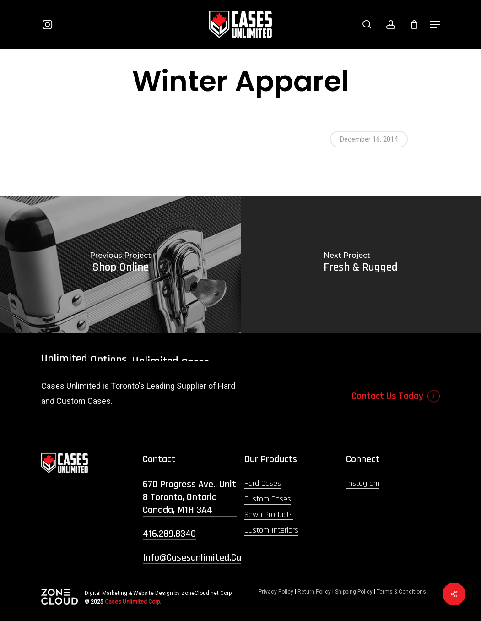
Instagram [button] (362, 483)
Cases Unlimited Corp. (133, 602)
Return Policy (314, 591)
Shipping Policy (354, 591)
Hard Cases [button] (262, 483)
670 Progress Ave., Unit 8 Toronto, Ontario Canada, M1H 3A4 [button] (189, 497)
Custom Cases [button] (267, 499)
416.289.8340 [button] (169, 534)
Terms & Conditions (401, 591)
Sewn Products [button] (268, 514)
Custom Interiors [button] (271, 530)
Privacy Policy (276, 591)
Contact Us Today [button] (387, 412)
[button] (435, 24)
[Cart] (414, 24)
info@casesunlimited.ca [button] (192, 557)
